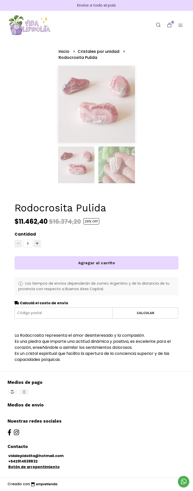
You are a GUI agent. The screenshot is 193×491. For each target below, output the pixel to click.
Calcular (145, 313)
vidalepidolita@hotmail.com (36, 455)
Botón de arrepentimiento (34, 466)
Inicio (64, 51)
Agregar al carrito (96, 262)
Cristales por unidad (99, 51)
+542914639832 (23, 461)
